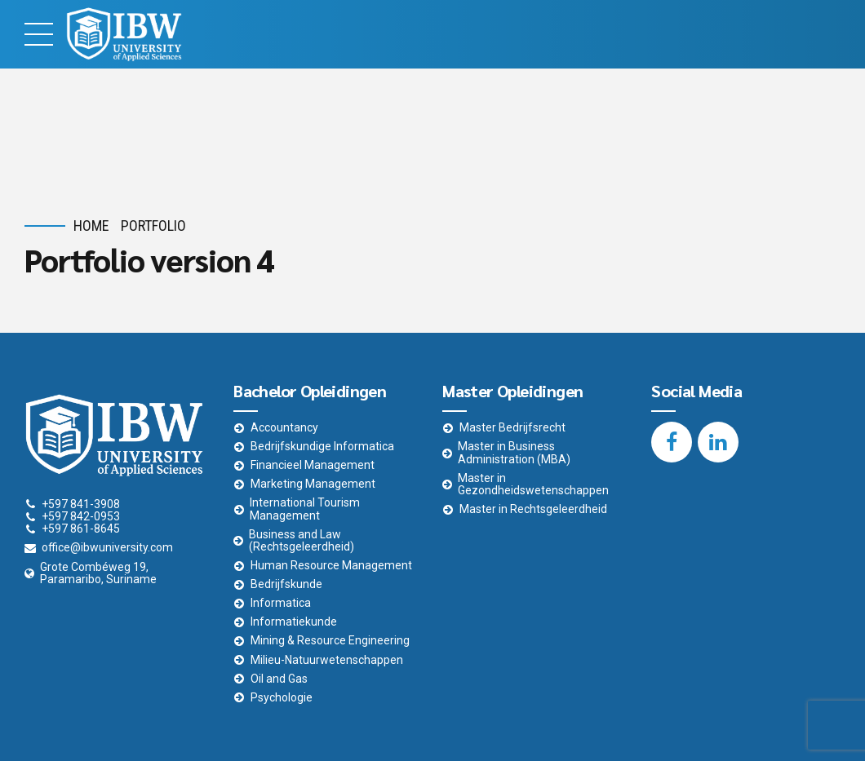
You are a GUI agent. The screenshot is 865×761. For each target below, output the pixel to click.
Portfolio (153, 225)
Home (91, 225)
